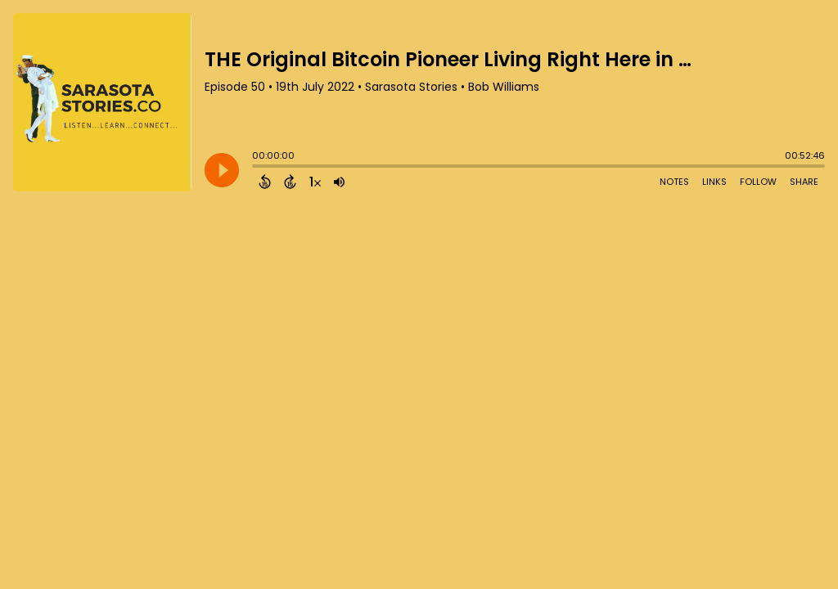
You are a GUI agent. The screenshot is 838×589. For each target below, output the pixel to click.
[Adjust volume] (339, 181)
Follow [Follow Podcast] (758, 181)
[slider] (256, 168)
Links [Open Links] (714, 181)
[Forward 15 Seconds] (290, 181)
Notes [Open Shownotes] (674, 181)
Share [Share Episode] (804, 181)
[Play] (222, 170)
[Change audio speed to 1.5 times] (315, 181)
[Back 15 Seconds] (264, 181)
